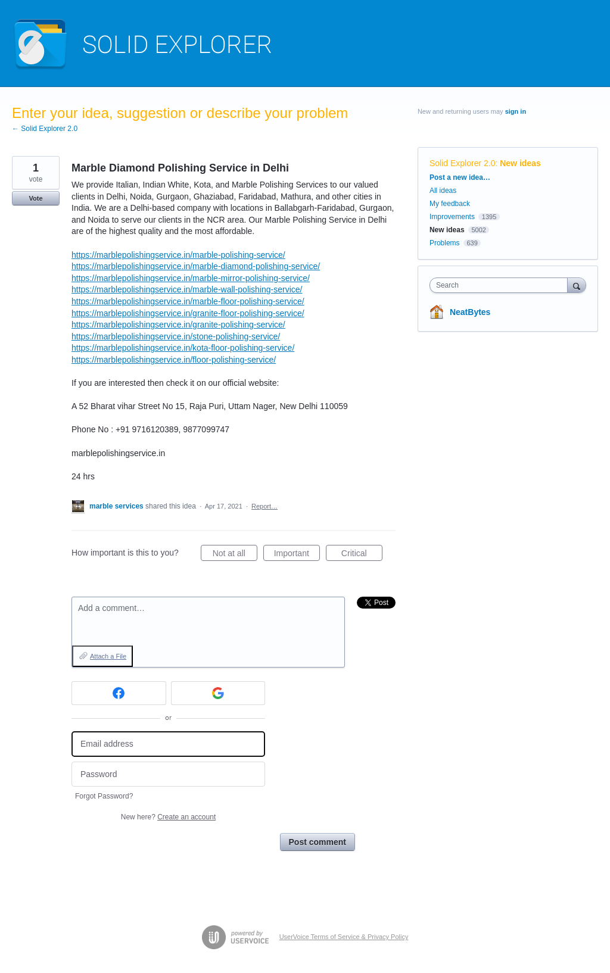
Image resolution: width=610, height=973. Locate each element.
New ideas (520, 163)
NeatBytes (470, 312)
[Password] (168, 774)
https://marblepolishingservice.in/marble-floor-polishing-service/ (187, 301)
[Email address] (168, 744)
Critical (361, 555)
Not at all (235, 555)
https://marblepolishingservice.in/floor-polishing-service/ (173, 359)
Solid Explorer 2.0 (463, 163)
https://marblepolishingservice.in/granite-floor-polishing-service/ (187, 313)
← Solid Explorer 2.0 (44, 128)
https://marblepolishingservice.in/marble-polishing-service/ (178, 255)
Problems (445, 243)
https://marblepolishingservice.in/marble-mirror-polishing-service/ (190, 278)
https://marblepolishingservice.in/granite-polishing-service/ (178, 324)
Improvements (452, 217)
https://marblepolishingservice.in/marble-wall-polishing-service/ (187, 289)
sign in (515, 111)
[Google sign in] (218, 693)
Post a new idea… (460, 177)
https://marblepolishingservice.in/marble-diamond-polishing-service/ (195, 266)
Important (297, 555)
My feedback (450, 203)
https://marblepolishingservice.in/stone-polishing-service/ (175, 336)
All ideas (443, 190)
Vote (35, 198)
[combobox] (501, 285)
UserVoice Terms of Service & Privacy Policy (344, 936)
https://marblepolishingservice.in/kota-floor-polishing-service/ (182, 348)
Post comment (317, 842)
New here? (168, 817)
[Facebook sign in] (118, 693)
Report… (264, 506)
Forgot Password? (104, 796)
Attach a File (108, 656)
